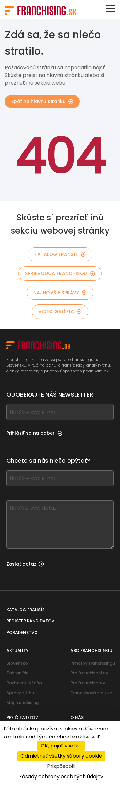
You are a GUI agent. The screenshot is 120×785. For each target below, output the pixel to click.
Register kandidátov (30, 621)
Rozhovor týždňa (24, 683)
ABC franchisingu (91, 650)
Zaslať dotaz (25, 564)
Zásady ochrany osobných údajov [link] (61, 776)
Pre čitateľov (22, 717)
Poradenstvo (22, 632)
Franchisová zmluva (91, 693)
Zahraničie (17, 673)
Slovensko (17, 663)
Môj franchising (22, 702)
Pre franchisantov (89, 673)
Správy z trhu (20, 693)
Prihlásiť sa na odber (34, 433)
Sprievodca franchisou (60, 273)
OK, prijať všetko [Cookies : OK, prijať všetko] (61, 745)
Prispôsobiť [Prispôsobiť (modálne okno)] (61, 766)
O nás (77, 717)
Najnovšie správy (60, 292)
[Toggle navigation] (110, 8)
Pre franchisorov (87, 683)
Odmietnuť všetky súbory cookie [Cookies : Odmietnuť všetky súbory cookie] (61, 756)
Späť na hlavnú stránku (42, 101)
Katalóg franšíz (60, 254)
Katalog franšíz (25, 610)
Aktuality (17, 650)
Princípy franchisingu (92, 663)
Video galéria (60, 311)
